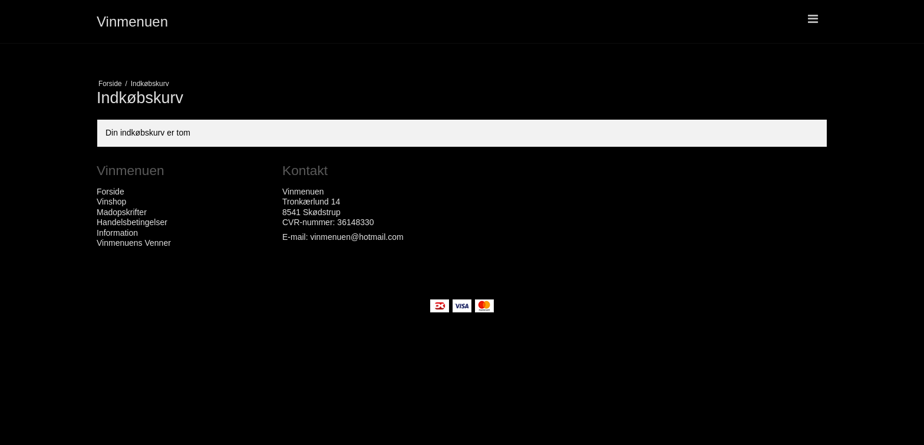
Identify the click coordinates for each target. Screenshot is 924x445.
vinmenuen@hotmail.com (356, 237)
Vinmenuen (132, 21)
